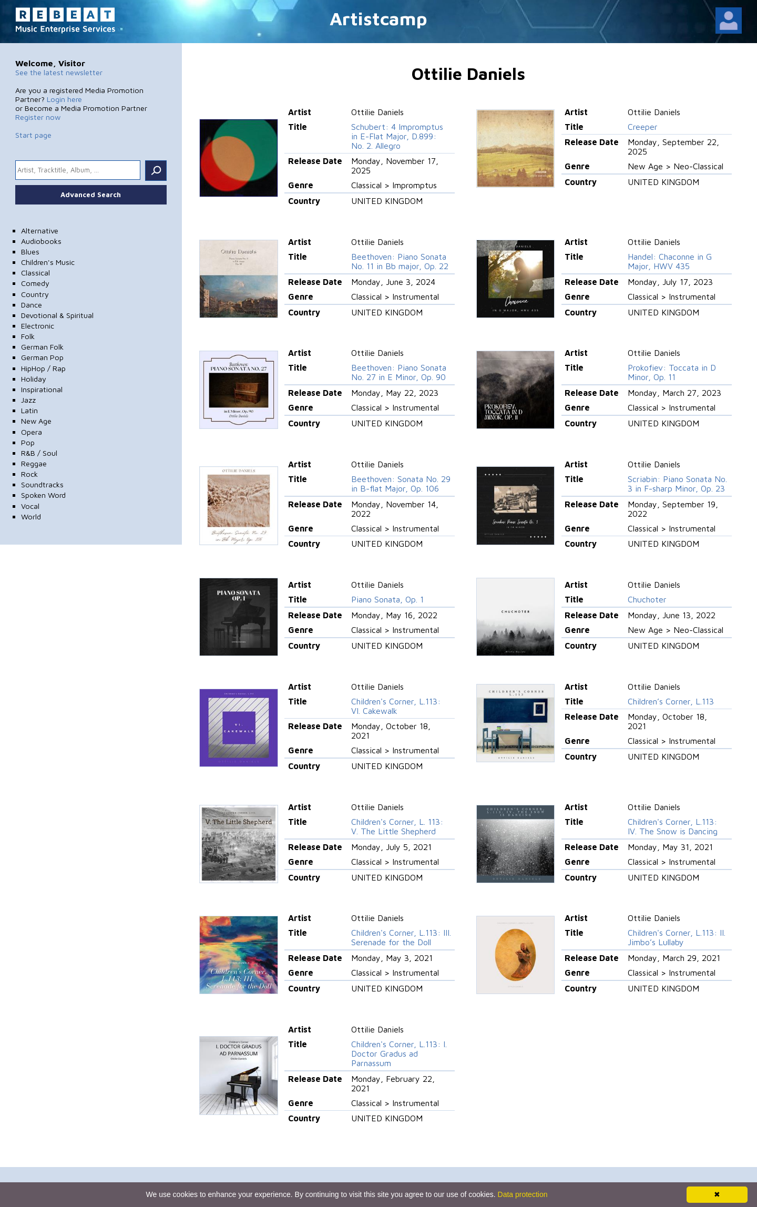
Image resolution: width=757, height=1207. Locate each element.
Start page (33, 134)
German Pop (42, 357)
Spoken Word (43, 494)
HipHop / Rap (43, 368)
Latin (29, 410)
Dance (31, 304)
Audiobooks (41, 241)
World (31, 516)
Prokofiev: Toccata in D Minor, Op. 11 (672, 372)
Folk (28, 336)
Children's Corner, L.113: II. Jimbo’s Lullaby (676, 937)
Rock (29, 473)
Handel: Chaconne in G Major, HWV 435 (670, 261)
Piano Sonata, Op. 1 (387, 599)
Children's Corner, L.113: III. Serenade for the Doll (401, 937)
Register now (37, 116)
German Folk (42, 346)
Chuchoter (647, 599)
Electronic (37, 325)
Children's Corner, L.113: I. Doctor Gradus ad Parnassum (399, 1053)
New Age (36, 420)
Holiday (33, 378)
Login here (64, 99)
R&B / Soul (39, 452)
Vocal (30, 506)
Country (35, 294)
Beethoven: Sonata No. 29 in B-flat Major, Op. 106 (401, 483)
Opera (31, 431)
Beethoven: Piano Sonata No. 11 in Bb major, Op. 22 (399, 261)
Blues (30, 251)
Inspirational (42, 389)
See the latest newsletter (59, 72)
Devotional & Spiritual (57, 315)
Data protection (523, 1194)
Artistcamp (378, 18)
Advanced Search (90, 194)
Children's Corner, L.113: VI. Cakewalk (396, 706)
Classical (35, 272)
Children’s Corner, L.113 (671, 701)
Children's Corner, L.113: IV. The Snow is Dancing (673, 826)
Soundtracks (42, 484)
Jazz (28, 399)
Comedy (35, 283)
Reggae (34, 463)
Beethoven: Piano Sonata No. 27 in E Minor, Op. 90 (398, 372)
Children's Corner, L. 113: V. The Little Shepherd (397, 826)
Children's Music (48, 262)
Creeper (643, 126)
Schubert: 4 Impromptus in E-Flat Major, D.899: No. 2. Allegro (397, 136)
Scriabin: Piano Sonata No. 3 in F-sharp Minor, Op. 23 (677, 483)
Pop (28, 442)
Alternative (39, 230)
